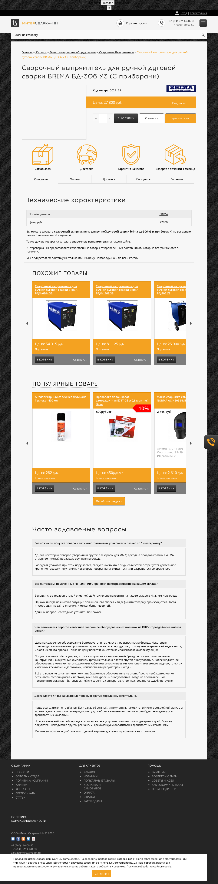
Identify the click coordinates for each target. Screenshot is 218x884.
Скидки (89, 797)
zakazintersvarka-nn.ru (27, 12)
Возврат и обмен (164, 776)
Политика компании (32, 780)
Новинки (91, 776)
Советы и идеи (163, 780)
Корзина (122, 3)
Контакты (23, 789)
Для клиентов (89, 766)
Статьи (21, 797)
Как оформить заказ (167, 785)
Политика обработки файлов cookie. (149, 866)
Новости (22, 772)
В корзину (126, 118)
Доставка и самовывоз (93, 786)
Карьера (21, 785)
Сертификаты (26, 793)
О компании (20, 766)
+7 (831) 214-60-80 (181, 21)
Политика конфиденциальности (28, 819)
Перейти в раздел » (109, 501)
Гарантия (158, 772)
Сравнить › (80, 360)
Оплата (89, 793)
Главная (94, 3)
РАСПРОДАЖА (93, 801)
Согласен (102, 873)
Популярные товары (65, 383)
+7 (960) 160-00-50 (183, 25)
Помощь (154, 766)
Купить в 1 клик (181, 118)
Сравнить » (151, 118)
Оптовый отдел (27, 776)
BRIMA (163, 214)
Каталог (90, 772)
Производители (164, 789)
